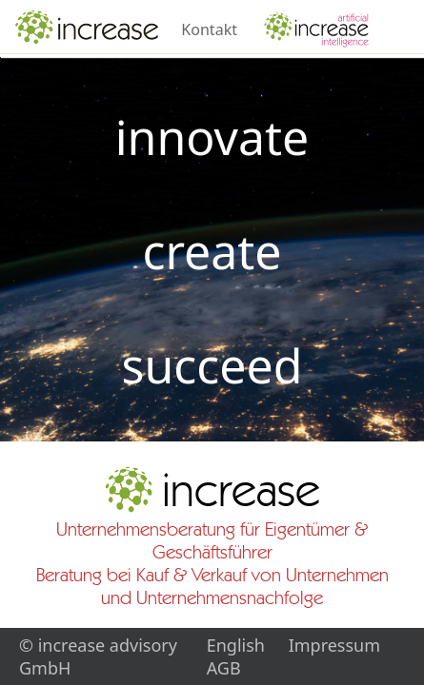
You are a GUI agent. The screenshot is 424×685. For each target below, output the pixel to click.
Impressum (334, 645)
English (236, 645)
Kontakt (209, 29)
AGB (224, 667)
